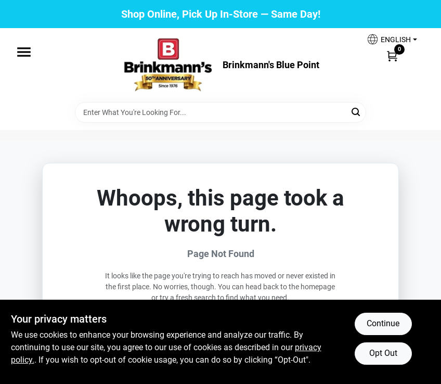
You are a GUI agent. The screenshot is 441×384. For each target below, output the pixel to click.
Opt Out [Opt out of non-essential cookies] (383, 353)
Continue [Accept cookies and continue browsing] (383, 323)
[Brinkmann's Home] (168, 65)
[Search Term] (220, 112)
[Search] (356, 111)
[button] (391, 39)
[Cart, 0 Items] (392, 56)
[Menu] (24, 52)
